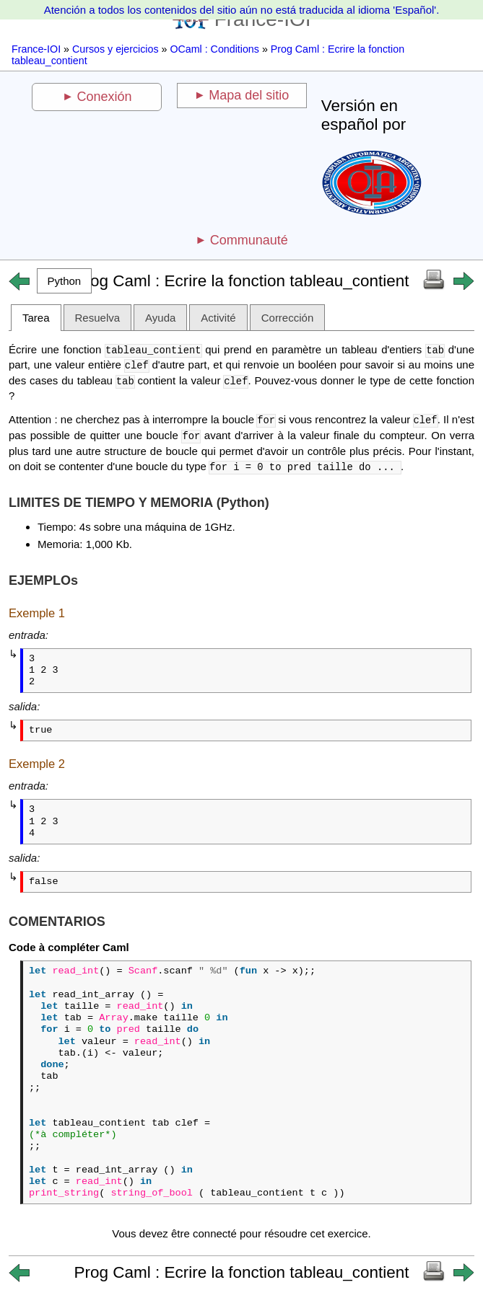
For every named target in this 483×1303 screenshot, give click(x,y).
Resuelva (98, 318)
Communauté (249, 240)
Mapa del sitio (249, 95)
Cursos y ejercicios (115, 49)
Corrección (287, 318)
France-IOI (36, 49)
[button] (64, 280)
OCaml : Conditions (214, 49)
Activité (218, 318)
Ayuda (160, 318)
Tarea (36, 318)
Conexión (104, 96)
